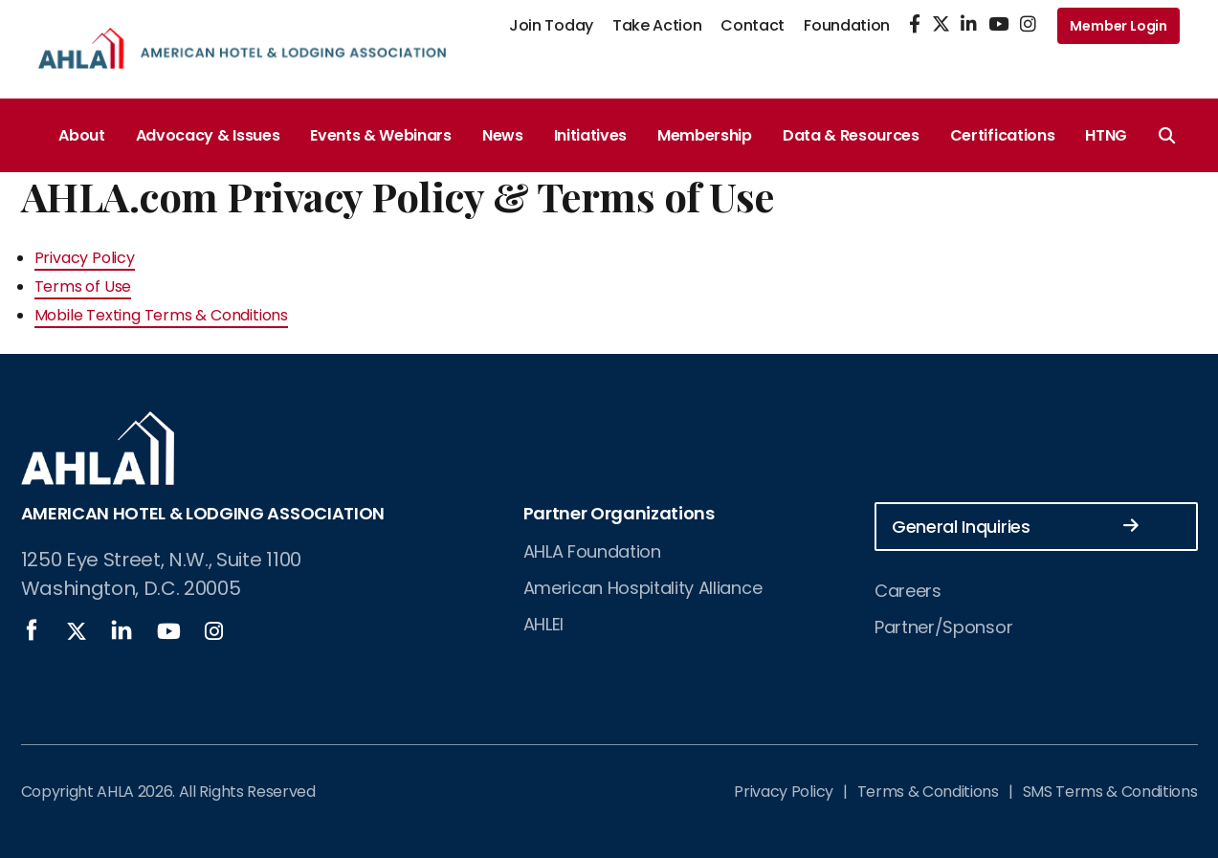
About (81, 135)
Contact (752, 25)
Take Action (656, 25)
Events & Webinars (381, 135)
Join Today (551, 25)
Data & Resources (851, 135)
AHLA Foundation (592, 551)
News (502, 135)
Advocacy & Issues (208, 135)
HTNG (1106, 135)
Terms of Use (83, 286)
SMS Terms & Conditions (1110, 792)
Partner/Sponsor (943, 627)
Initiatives (590, 135)
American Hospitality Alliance (643, 588)
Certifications (1002, 135)
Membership (704, 135)
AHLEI (543, 624)
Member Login (1118, 25)
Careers (908, 591)
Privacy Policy (84, 258)
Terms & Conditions (928, 792)
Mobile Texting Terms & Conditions (161, 315)
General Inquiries (1015, 526)
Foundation (847, 25)
